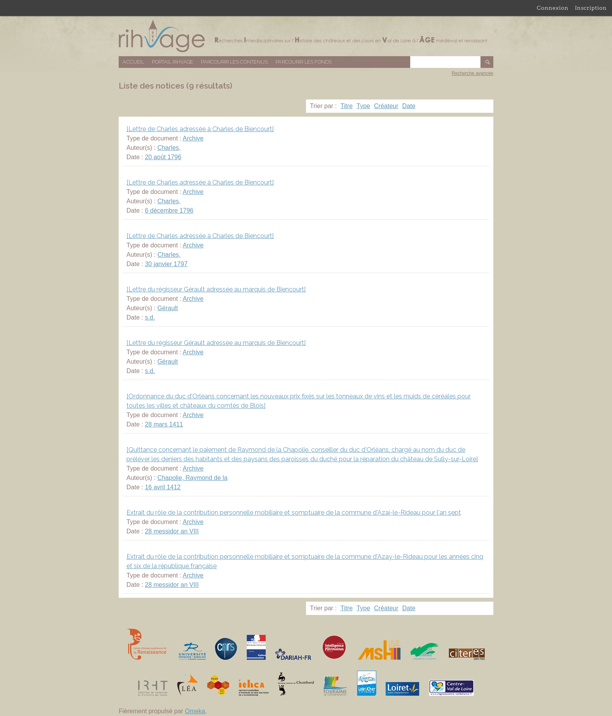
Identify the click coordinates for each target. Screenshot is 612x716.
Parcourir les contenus (234, 62)
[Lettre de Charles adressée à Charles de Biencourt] (200, 129)
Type (363, 106)
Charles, (169, 147)
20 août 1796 (163, 157)
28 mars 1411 (164, 424)
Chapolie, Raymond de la (192, 477)
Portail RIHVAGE (172, 62)
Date (409, 106)
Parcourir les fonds (304, 62)
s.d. (150, 317)
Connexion (552, 8)
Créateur (386, 106)
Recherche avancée (472, 73)
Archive (193, 138)
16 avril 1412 (163, 487)
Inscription (591, 8)
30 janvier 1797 (166, 264)
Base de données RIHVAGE (306, 36)
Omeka (195, 711)
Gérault (167, 308)
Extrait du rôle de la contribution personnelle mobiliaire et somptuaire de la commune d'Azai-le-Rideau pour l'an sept (293, 512)
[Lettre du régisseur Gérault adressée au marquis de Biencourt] (216, 289)
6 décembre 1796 (169, 210)
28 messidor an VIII (172, 531)
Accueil (133, 62)
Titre (346, 106)
